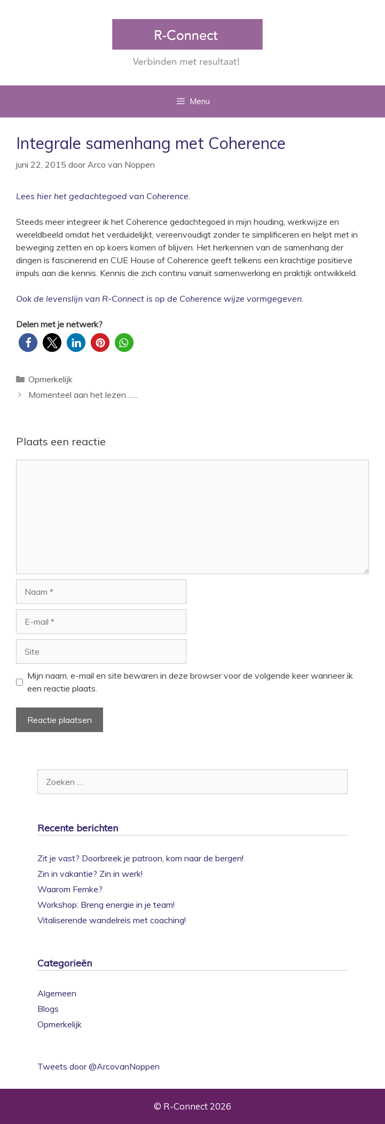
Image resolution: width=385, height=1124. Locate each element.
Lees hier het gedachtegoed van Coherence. (103, 196)
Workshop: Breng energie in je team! (106, 904)
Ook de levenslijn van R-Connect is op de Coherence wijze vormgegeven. (160, 298)
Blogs (48, 1008)
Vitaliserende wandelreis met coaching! (111, 920)
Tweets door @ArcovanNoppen (98, 1066)
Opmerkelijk (50, 379)
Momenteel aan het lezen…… (83, 394)
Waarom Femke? (70, 889)
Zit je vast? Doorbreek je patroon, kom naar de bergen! (140, 858)
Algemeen (56, 993)
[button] (28, 342)
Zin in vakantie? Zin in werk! (90, 873)
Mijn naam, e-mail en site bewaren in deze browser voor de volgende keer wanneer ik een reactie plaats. (190, 682)
